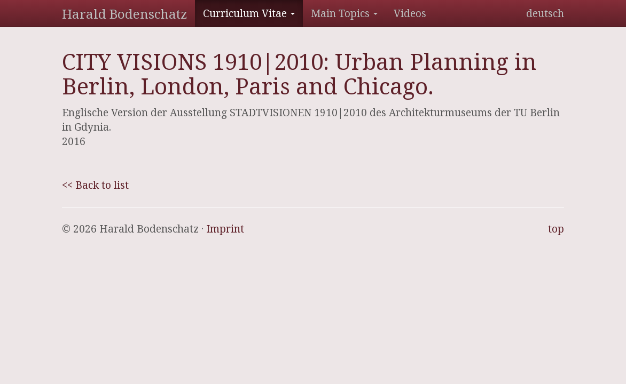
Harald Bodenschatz (124, 13)
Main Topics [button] (344, 13)
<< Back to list (95, 185)
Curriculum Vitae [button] (249, 13)
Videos (410, 13)
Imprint (225, 229)
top (556, 229)
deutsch (545, 13)
